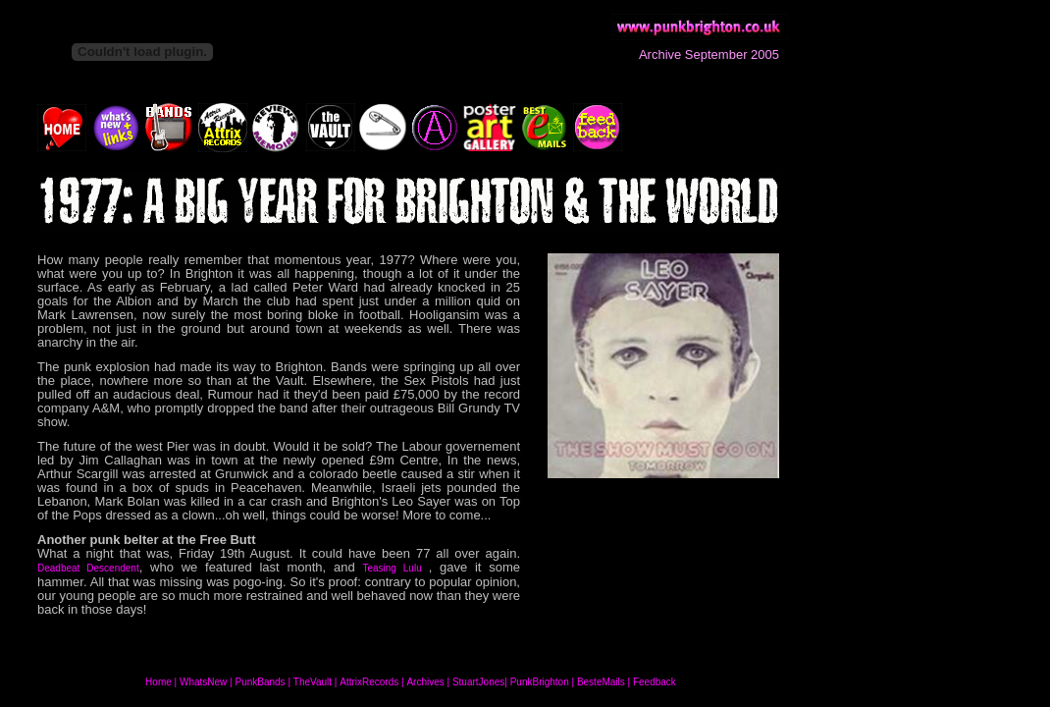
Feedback (654, 682)
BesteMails (601, 682)
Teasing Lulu (395, 568)
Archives (425, 682)
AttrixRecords (369, 682)
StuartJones (478, 682)
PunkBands (260, 682)
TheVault (312, 682)
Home (158, 682)
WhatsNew (203, 682)
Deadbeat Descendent (88, 568)
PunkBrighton (539, 682)
